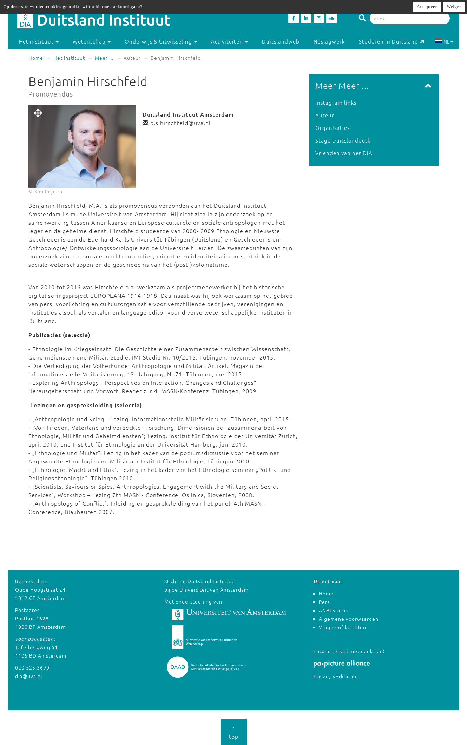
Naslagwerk (329, 41)
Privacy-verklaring (336, 676)
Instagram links (335, 102)
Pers (324, 601)
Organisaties (332, 127)
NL (444, 41)
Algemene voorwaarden (349, 618)
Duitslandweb (281, 41)
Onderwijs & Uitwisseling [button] (161, 41)
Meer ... (104, 57)
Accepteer (427, 6)
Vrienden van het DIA (344, 153)
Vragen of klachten (342, 627)
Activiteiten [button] (229, 41)
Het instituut (69, 57)
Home (35, 57)
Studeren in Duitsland (392, 41)
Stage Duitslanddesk (342, 140)
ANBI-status (333, 610)
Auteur (324, 115)
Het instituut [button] (39, 41)
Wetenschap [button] (92, 41)
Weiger (454, 6)
